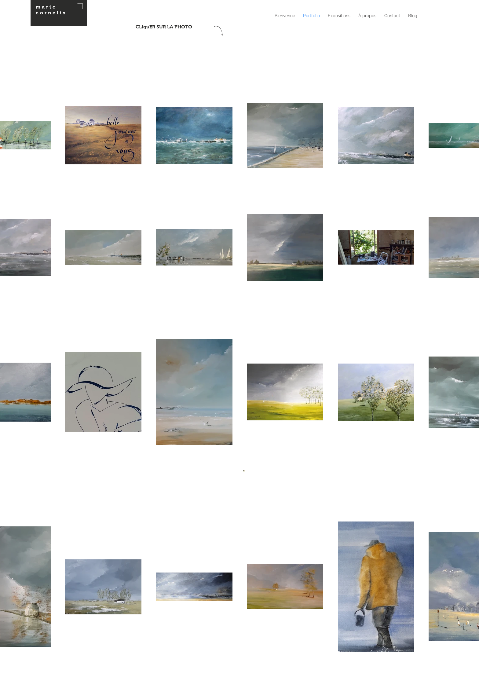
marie (46, 6)
